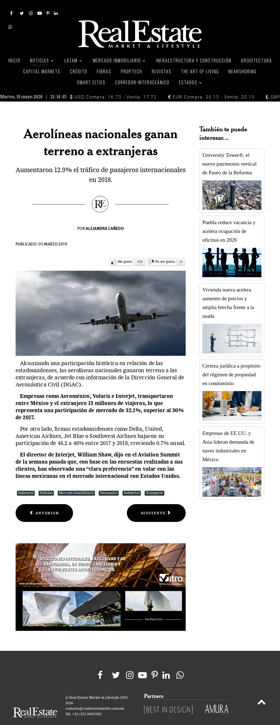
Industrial (26, 481)
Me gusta (125, 249)
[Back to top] (261, 691)
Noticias (46, 481)
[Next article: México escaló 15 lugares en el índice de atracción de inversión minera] (156, 501)
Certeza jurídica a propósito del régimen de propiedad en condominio (231, 362)
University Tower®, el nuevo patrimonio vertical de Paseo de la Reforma (229, 151)
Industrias (132, 481)
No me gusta (165, 249)
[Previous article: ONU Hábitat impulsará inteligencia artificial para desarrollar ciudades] (44, 501)
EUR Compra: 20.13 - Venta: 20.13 (211, 84)
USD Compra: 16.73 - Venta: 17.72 (113, 84)
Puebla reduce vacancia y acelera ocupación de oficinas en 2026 (228, 219)
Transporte (154, 481)
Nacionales (109, 481)
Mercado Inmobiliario (76, 481)
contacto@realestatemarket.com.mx (94, 696)
